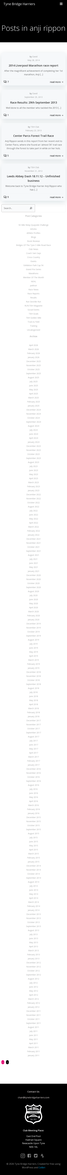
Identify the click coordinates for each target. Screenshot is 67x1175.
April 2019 (33, 656)
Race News (33, 289)
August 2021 (33, 555)
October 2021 (33, 547)
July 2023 (34, 466)
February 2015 (33, 857)
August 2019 (33, 639)
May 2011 (33, 1039)
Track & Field (33, 321)
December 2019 (33, 623)
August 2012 (33, 978)
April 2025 (33, 393)
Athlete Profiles (33, 233)
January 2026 (33, 357)
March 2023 (33, 482)
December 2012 (33, 962)
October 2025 (33, 369)
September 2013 (33, 926)
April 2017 (33, 752)
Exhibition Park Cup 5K (33, 265)
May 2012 (33, 991)
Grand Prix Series (33, 269)
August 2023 (33, 462)
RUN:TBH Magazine (33, 305)
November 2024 (33, 413)
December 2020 (33, 575)
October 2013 (33, 922)
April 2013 (33, 946)
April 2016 (33, 801)
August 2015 (33, 833)
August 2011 (33, 1027)
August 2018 (33, 688)
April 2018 (33, 704)
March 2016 (33, 805)
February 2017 (33, 760)
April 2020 (33, 607)
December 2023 (33, 446)
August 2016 (33, 785)
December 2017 (33, 720)
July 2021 (34, 559)
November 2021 (33, 543)
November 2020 (33, 579)
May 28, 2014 (33, 60)
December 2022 (33, 494)
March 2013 (33, 950)
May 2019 (33, 652)
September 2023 (33, 458)
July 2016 (34, 789)
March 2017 (33, 756)
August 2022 (33, 506)
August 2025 (33, 377)
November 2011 (33, 1015)
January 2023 (33, 490)
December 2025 (33, 361)
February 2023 (33, 486)
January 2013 (33, 958)
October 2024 (33, 417)
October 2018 (33, 680)
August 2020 (33, 591)
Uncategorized (33, 330)
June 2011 (33, 1035)
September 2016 (33, 781)
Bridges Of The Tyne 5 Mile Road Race (33, 245)
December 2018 (33, 672)
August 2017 (33, 736)
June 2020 (33, 599)
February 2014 (33, 906)
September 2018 (33, 684)
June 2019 (33, 648)
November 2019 (33, 627)
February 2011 (33, 1051)
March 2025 (33, 397)
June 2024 (33, 434)
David (34, 56)
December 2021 (33, 539)
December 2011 (33, 1011)
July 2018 (34, 692)
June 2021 (33, 563)
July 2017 (34, 740)
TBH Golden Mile (33, 317)
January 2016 (33, 813)
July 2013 (34, 934)
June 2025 (33, 385)
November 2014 (33, 869)
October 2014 (33, 873)
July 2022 (34, 510)
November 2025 (33, 365)
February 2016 (33, 809)
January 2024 (33, 442)
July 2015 (34, 837)
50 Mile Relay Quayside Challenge (33, 225)
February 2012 (33, 1003)
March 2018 (33, 708)
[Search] (31, 208)
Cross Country (33, 257)
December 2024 (33, 409)
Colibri (41, 1167)
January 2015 (33, 861)
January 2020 (33, 619)
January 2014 (33, 910)
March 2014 (33, 902)
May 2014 (33, 894)
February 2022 (33, 530)
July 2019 (34, 643)
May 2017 (33, 748)
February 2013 (33, 954)
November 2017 (33, 724)
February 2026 (33, 353)
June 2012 (33, 986)
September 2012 (33, 974)
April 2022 (33, 522)
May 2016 (33, 797)
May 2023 (33, 474)
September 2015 (33, 829)
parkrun (33, 285)
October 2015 (33, 825)
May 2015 (33, 845)
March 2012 (33, 999)
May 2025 (33, 389)
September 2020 (33, 587)
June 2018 (33, 696)
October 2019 (33, 631)
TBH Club (35, 127)
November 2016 (33, 773)
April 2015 (33, 849)
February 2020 (33, 615)
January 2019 (33, 668)
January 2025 (33, 405)
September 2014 (33, 878)
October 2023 (33, 454)
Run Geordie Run (33, 301)
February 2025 (33, 401)
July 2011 (34, 1031)
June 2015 (33, 841)
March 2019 (33, 660)
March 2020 (33, 611)
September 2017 (33, 732)
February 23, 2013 (33, 130)
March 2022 (33, 526)
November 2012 (33, 966)
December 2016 (33, 769)
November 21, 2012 (33, 171)
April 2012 (33, 995)
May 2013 (33, 942)
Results (33, 297)
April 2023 (33, 478)
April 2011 (33, 1043)
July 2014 (34, 886)
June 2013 (33, 938)
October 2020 (33, 583)
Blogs (33, 237)
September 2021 (33, 551)
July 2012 (34, 982)
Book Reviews (33, 241)
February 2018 (33, 712)
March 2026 (33, 349)
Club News (33, 249)
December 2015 (33, 817)
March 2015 (33, 853)
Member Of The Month (33, 277)
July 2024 (34, 430)
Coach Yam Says (33, 253)
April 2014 (33, 898)
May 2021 (33, 567)
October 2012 (33, 970)
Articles (33, 229)
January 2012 (33, 1007)
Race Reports (33, 293)
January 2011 (33, 1055)
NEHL (33, 281)
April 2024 (33, 438)
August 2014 (33, 882)
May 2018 (33, 700)
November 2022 (33, 498)
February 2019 (33, 664)
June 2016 (33, 793)
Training (33, 326)
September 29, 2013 (33, 97)
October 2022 (33, 502)
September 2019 (33, 635)
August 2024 (33, 426)
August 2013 (33, 930)
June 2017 (33, 744)
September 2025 (33, 373)
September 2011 (33, 1023)
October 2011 (33, 1019)
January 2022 (33, 535)
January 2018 (33, 716)
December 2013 (33, 914)
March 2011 (33, 1047)
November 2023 (33, 450)
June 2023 (33, 470)
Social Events (33, 309)
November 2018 (33, 676)
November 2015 (33, 821)
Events (33, 261)
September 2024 (33, 422)
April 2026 (33, 345)
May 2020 (33, 603)
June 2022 (33, 514)
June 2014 (33, 890)
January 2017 (33, 765)
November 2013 (33, 918)
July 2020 (34, 595)
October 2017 (33, 728)
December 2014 (33, 865)
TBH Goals (33, 313)
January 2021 (33, 571)
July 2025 (34, 381)
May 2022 (33, 518)
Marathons (33, 273)
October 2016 (33, 777)
